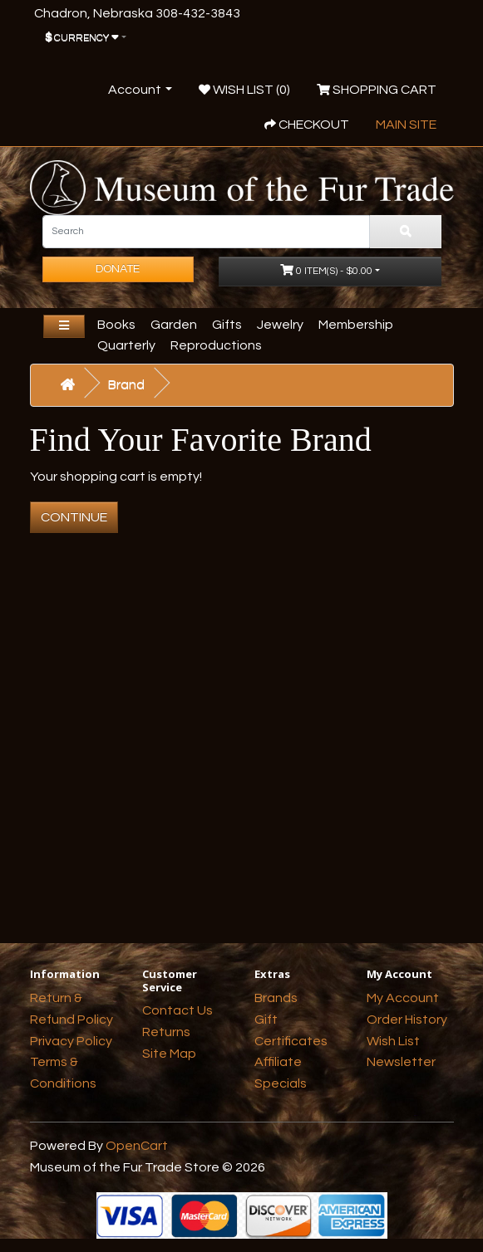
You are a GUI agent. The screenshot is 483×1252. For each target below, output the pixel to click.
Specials (280, 1083)
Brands (276, 998)
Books (116, 324)
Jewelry (280, 324)
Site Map (169, 1053)
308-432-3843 (197, 13)
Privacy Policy (71, 1041)
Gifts (227, 324)
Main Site (406, 124)
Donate (118, 269)
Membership (355, 324)
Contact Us (177, 1010)
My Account (403, 998)
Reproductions (216, 345)
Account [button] (134, 89)
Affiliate (278, 1062)
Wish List (393, 1041)
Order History (407, 1019)
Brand (126, 384)
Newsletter (401, 1062)
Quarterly (126, 345)
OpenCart (137, 1145)
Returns (166, 1032)
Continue (74, 517)
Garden (173, 324)
